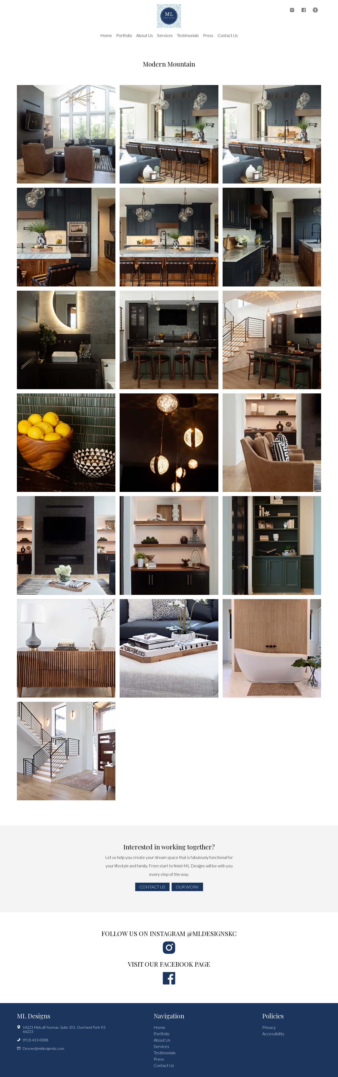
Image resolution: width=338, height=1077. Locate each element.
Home (106, 35)
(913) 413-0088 (32, 1040)
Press (208, 35)
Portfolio (124, 35)
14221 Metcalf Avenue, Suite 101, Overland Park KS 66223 (61, 1029)
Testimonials (188, 35)
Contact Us (228, 35)
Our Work (187, 886)
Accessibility (273, 1033)
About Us (144, 35)
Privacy (269, 1027)
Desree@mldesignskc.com (40, 1048)
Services (165, 35)
